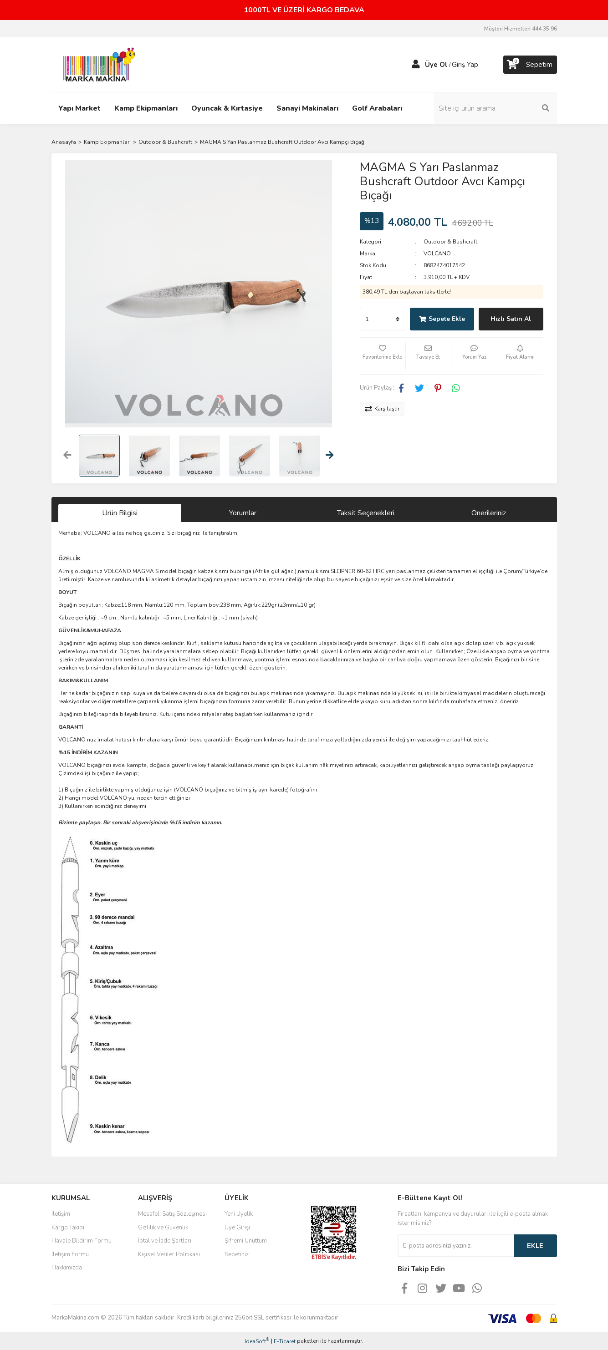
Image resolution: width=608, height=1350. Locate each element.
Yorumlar (242, 513)
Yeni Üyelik (239, 1214)
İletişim (60, 1214)
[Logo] (96, 64)
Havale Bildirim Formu (81, 1241)
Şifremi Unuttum (246, 1241)
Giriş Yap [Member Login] (465, 64)
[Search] (495, 108)
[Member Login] (416, 64)
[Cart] (530, 65)
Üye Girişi (237, 1227)
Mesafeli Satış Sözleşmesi (172, 1214)
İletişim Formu (70, 1254)
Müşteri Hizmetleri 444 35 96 (520, 28)
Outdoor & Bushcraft (450, 241)
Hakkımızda (66, 1268)
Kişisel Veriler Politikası (169, 1254)
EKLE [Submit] (535, 1245)
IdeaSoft (257, 1341)
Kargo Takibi (67, 1227)
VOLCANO (437, 253)
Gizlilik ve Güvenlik (163, 1227)
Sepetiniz (237, 1254)
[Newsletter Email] (456, 1245)
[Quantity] (382, 319)
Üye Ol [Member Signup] (436, 64)
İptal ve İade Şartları (164, 1241)
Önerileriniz (488, 513)
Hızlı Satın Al (510, 319)
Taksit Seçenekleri (365, 513)
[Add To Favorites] (382, 356)
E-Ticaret (285, 1341)
